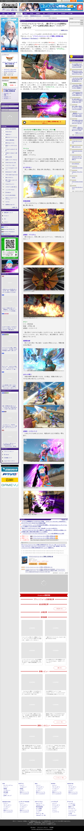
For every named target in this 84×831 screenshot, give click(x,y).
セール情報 (39, 808)
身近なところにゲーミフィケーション (11, 198)
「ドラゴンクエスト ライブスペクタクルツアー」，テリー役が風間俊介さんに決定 (43, 533)
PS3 (42, 547)
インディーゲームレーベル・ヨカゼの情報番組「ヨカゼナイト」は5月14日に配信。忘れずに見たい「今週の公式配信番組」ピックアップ (31, 661)
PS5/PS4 (19, 13)
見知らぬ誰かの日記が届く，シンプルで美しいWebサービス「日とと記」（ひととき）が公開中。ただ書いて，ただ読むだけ (77, 122)
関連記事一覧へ (65, 519)
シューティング (72, 810)
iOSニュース (39, 803)
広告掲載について (8, 457)
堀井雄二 (58, 546)
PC (8, 13)
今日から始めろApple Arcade (12, 174)
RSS (2, 1)
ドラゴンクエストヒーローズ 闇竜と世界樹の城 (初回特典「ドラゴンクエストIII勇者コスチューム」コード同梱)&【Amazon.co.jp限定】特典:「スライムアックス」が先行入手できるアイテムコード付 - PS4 (45, 571)
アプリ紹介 (39, 810)
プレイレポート (10, 15)
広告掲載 (51, 827)
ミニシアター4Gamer (10, 189)
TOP (3, 13)
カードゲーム (71, 808)
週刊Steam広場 (9, 156)
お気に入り (66, 0)
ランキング (80, 0)
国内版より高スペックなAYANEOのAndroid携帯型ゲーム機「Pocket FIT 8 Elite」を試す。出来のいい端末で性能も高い (55, 715)
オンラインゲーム (8, 785)
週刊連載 (6, 792)
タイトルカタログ (24, 793)
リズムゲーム (71, 812)
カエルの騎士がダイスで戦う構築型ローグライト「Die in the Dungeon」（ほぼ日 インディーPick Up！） (55, 661)
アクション (51, 544)
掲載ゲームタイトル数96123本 (9, 9)
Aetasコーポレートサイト (9, 460)
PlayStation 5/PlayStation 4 (9, 231)
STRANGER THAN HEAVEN (77, 151)
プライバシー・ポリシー (42, 827)
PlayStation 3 (34, 38)
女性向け (38, 13)
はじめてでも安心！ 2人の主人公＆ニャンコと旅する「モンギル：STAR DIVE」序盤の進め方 (9, 328)
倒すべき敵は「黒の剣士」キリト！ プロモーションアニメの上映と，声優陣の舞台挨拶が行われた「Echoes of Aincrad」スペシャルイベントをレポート (77, 108)
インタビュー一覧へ (60, 777)
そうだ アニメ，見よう (10, 165)
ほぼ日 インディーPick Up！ (12, 159)
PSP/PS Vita (70, 783)
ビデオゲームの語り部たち (11, 186)
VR (44, 13)
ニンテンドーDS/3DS (24, 801)
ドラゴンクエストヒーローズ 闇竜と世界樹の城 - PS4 (38, 567)
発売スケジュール (24, 792)
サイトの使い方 (18, 1)
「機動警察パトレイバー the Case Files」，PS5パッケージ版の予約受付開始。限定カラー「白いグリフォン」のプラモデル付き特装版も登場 (77, 115)
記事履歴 (73, 0)
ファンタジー (49, 546)
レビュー (3, 15)
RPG (55, 544)
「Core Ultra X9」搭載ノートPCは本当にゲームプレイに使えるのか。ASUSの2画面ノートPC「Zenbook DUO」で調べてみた (32, 693)
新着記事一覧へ (60, 608)
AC (57, 13)
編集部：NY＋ (64, 30)
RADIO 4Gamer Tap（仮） (11, 162)
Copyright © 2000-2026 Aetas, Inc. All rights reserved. (42, 829)
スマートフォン (39, 801)
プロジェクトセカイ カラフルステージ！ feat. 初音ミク (77, 158)
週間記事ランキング (8, 212)
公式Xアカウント (8, 1)
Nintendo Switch (7, 233)
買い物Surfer (8, 192)
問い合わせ (26, 1)
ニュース (6, 93)
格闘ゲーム (71, 806)
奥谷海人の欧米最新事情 (11, 128)
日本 (54, 546)
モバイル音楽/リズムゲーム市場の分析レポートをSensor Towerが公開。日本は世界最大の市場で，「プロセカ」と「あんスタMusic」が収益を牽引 (77, 65)
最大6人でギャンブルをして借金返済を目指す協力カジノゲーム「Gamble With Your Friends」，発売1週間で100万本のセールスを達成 (77, 72)
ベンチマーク (55, 812)
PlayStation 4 (25, 38)
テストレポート (56, 805)
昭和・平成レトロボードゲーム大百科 (11, 181)
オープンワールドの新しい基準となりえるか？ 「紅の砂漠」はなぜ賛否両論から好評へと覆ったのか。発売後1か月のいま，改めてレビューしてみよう (9, 349)
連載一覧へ (15, 207)
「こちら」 (49, 822)
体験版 (5, 788)
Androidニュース (40, 805)
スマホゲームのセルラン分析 (11, 150)
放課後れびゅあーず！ (10, 204)
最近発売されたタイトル (35, 15)
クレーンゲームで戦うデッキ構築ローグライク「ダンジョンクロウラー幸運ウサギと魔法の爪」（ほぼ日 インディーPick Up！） (31, 639)
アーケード (70, 801)
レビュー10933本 (6, 10)
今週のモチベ (8, 134)
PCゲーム (6, 227)
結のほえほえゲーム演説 (11, 171)
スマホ (31, 13)
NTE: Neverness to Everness (77, 182)
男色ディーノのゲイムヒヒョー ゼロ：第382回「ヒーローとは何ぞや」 (40, 528)
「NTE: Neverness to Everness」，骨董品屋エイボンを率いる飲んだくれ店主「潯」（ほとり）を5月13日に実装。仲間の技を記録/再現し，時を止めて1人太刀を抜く (77, 94)
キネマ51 (7, 201)
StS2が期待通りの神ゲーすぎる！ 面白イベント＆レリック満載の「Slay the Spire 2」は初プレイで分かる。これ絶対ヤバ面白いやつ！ (9, 387)
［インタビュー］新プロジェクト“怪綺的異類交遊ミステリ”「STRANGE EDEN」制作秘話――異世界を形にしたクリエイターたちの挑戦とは (9, 445)
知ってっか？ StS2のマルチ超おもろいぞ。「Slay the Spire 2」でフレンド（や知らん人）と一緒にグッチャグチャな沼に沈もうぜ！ (9, 368)
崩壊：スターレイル (76, 146)
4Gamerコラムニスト (10, 184)
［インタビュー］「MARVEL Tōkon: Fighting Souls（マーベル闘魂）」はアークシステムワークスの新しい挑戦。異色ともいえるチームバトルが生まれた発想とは (9, 426)
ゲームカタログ (46, 15)
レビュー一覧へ (60, 721)
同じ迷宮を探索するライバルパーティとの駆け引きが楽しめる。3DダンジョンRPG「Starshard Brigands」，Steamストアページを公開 (77, 101)
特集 (5, 94)
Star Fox (73, 177)
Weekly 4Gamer (9, 131)
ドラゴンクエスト (41, 546)
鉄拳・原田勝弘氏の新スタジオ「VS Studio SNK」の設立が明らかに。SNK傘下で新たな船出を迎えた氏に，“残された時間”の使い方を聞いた (9, 407)
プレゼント (6, 215)
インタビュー (19, 15)
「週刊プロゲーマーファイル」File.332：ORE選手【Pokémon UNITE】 (55, 638)
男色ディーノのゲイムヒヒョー (11, 146)
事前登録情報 (39, 806)
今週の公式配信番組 (10, 140)
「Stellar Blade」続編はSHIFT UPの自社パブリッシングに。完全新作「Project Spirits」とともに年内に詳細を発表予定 (77, 87)
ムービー (26, 15)
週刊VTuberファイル (10, 142)
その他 (70, 813)
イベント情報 (71, 805)
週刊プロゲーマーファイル (11, 137)
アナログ (63, 13)
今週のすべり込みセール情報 (11, 153)
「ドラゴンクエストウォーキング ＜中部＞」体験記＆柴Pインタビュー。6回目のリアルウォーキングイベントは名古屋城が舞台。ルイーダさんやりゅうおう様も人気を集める (55, 771)
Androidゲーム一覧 (40, 815)
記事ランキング (7, 795)
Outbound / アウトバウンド (77, 172)
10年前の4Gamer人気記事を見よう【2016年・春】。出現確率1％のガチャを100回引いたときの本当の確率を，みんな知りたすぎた (9, 291)
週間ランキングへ (79, 132)
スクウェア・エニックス (10, 69)
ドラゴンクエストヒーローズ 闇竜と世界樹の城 (9, 63)
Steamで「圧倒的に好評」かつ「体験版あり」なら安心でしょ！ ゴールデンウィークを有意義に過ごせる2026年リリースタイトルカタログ (9, 310)
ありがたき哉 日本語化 (10, 195)
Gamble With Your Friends (77, 167)
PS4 (47, 544)
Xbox (13, 13)
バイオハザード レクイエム (77, 142)
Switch (25, 13)
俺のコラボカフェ (9, 177)
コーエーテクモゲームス (10, 71)
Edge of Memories (75, 163)
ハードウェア (50, 13)
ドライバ (6, 221)
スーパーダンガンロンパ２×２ (77, 188)
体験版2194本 (14, 10)
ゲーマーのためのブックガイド (11, 168)
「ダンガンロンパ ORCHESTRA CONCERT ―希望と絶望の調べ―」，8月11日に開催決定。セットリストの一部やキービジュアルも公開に (77, 80)
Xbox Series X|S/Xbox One (9, 229)
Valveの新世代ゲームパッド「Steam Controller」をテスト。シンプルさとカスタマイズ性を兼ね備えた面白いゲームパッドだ (55, 693)
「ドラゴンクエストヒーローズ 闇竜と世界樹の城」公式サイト (45, 122)
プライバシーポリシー (9, 451)
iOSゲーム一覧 (39, 813)
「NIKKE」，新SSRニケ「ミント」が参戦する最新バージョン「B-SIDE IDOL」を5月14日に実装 (77, 129)
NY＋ (51, 547)
